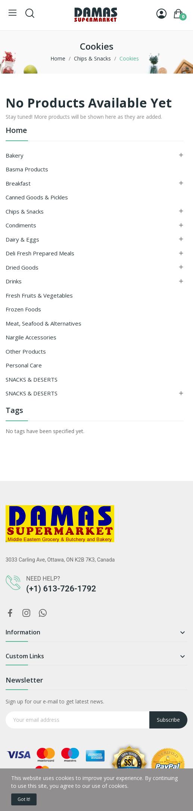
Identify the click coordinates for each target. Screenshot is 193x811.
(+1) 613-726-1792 (61, 588)
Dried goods (22, 267)
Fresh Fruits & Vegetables (39, 295)
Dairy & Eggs (22, 239)
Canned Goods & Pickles (37, 197)
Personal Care (24, 365)
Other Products (26, 351)
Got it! (24, 799)
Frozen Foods (23, 309)
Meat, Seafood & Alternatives (43, 323)
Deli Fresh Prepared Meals (40, 253)
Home (16, 131)
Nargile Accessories (31, 337)
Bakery (15, 155)
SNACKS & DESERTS (31, 379)
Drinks (14, 281)
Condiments (21, 225)
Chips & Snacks (25, 211)
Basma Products (27, 169)
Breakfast (18, 183)
